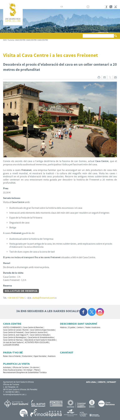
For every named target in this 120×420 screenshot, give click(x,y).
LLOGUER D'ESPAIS (11, 345)
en (73, 6)
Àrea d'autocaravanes (12, 370)
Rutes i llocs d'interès (11, 356)
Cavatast (66, 352)
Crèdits (101, 382)
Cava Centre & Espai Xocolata (42, 330)
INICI (5, 40)
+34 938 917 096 (15, 297)
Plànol (37, 370)
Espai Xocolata (40, 356)
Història (63, 327)
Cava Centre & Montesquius (14, 337)
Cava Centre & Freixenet (13, 332)
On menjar (27, 370)
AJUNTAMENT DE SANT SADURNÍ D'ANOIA (96, 2)
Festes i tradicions (92, 327)
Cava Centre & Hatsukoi (40, 335)
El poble (71, 327)
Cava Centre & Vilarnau (13, 340)
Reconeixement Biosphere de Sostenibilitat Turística (25, 372)
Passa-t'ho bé (13, 352)
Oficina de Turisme (20, 367)
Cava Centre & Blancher (33, 327)
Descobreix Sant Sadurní (78, 323)
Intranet (111, 382)
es (65, 6)
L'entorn (80, 327)
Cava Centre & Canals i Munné (15, 330)
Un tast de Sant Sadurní (13, 342)
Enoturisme (27, 356)
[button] (6, 37)
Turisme (11, 40)
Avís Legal (91, 382)
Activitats (7, 367)
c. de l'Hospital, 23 (10, 387)
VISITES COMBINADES (12, 327)
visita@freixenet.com (43, 297)
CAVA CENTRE (20, 40)
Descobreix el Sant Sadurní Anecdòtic (40, 340)
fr (69, 6)
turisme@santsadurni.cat (13, 394)
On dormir (34, 367)
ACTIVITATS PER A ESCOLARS (37, 342)
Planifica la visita (16, 363)
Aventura (51, 356)
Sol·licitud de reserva (21, 291)
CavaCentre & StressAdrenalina (41, 337)
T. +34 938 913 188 (10, 392)
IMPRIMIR (99, 77)
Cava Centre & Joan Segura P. (15, 335)
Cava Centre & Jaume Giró (36, 332)
